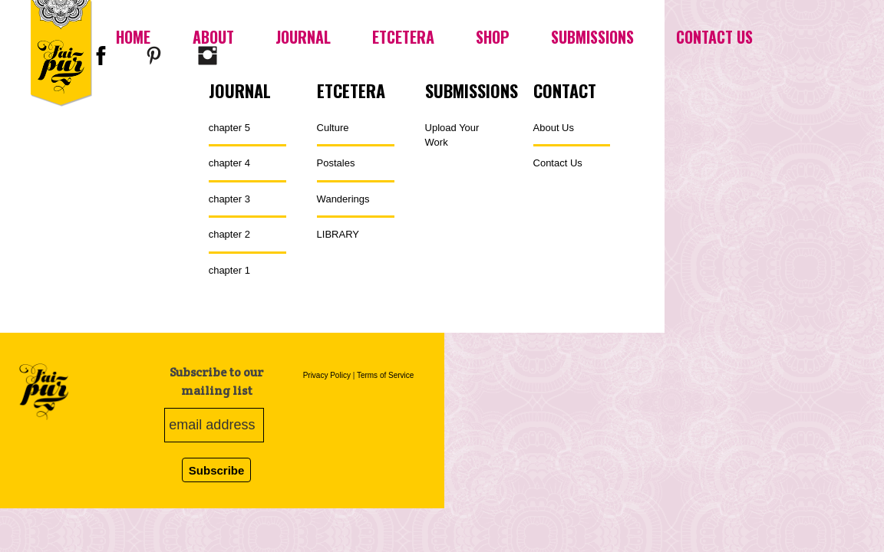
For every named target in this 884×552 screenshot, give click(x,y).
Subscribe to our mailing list (216, 381)
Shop (493, 36)
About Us (553, 127)
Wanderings (343, 199)
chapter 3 (229, 199)
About (213, 36)
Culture (333, 127)
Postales (336, 163)
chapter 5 (229, 127)
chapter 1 (229, 270)
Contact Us (714, 36)
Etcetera (403, 36)
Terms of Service (385, 375)
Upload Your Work (452, 135)
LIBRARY (338, 234)
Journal (303, 36)
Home (133, 36)
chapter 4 (229, 163)
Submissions (592, 36)
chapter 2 (229, 234)
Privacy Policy (327, 375)
